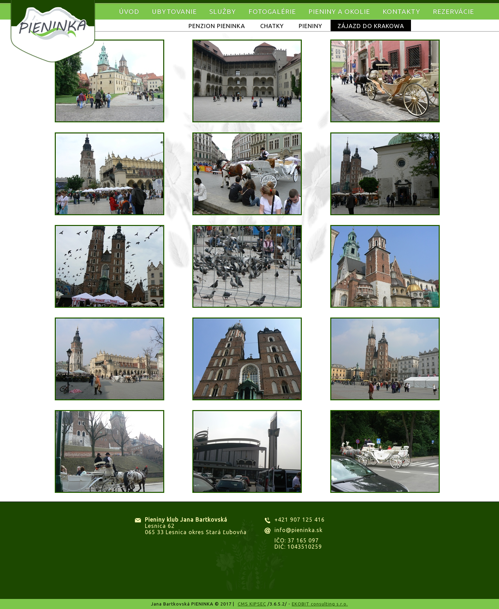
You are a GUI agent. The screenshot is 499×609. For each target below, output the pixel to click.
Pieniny (310, 26)
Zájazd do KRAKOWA (371, 26)
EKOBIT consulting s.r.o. (320, 603)
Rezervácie (453, 11)
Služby (222, 11)
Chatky (272, 26)
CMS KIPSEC (252, 603)
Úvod (129, 11)
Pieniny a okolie (339, 11)
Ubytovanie (174, 11)
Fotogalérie (272, 11)
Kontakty (401, 11)
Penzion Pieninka (217, 26)
